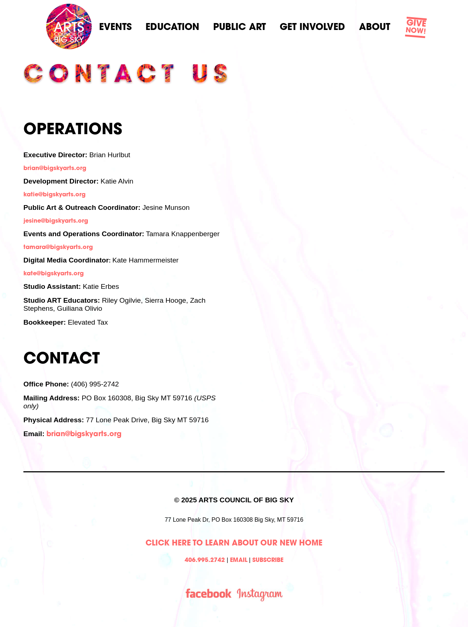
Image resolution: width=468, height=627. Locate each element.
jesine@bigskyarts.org (55, 221)
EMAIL (239, 560)
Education (172, 27)
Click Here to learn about (203, 543)
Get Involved (312, 27)
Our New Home (291, 543)
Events (115, 27)
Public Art (239, 27)
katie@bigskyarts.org (54, 195)
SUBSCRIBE (267, 560)
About (374, 27)
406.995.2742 (205, 560)
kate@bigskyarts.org (53, 274)
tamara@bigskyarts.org (58, 247)
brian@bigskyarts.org (54, 168)
